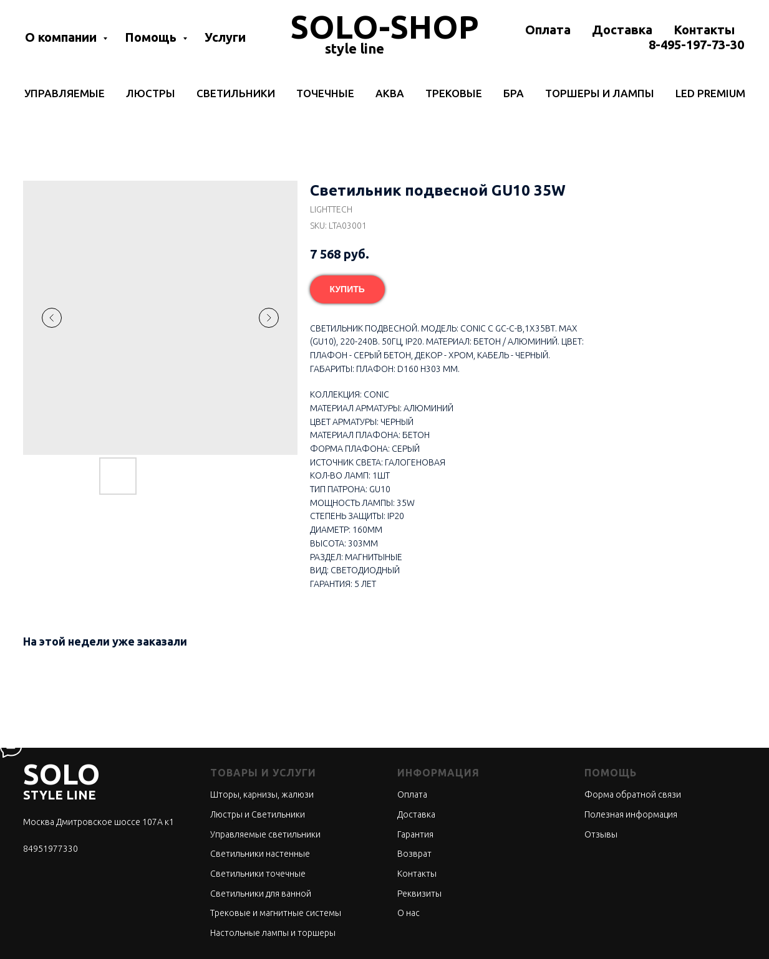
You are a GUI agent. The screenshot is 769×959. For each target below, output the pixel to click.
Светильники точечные (258, 874)
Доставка (622, 29)
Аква (389, 93)
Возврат (414, 854)
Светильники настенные (260, 854)
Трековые (453, 93)
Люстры (150, 93)
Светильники (235, 93)
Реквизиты (419, 894)
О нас (408, 913)
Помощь (152, 37)
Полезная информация (630, 814)
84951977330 (50, 849)
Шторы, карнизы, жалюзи (262, 794)
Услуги (225, 37)
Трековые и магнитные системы (275, 913)
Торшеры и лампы (599, 93)
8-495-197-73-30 (696, 44)
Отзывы (600, 834)
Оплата (548, 29)
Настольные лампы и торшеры (273, 933)
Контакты (704, 29)
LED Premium (710, 93)
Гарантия (415, 834)
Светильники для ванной (260, 894)
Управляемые (64, 93)
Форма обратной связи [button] (632, 794)
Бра (513, 93)
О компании (62, 37)
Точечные (325, 93)
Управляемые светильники (265, 834)
